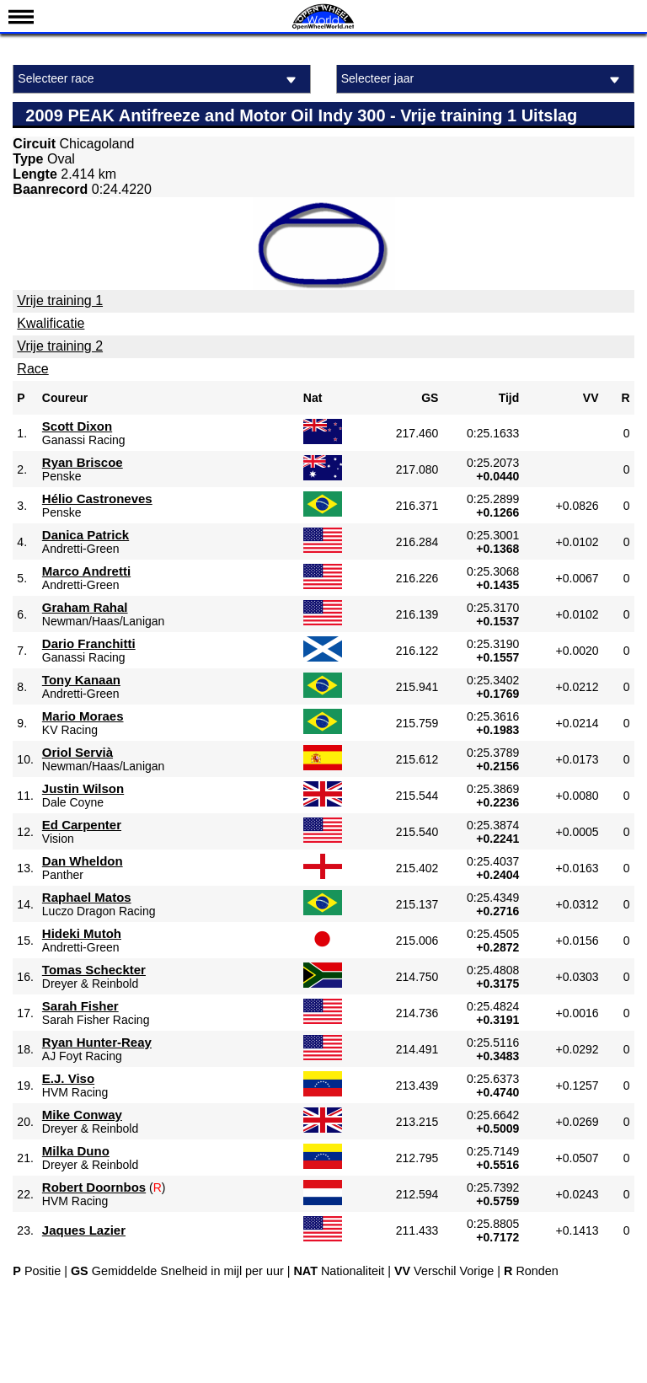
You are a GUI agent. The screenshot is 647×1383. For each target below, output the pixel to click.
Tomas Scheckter (94, 969)
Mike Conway (82, 1114)
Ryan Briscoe (82, 462)
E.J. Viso (68, 1078)
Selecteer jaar (483, 79)
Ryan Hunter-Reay (97, 1042)
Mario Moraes (83, 716)
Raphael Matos (86, 897)
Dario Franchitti (89, 643)
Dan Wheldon (82, 861)
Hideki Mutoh (81, 933)
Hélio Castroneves (97, 498)
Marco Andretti (86, 571)
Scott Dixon (77, 426)
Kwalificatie (50, 323)
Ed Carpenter (81, 824)
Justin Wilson (83, 788)
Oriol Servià (77, 752)
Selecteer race (160, 79)
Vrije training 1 (60, 300)
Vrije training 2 (60, 346)
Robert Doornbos (94, 1187)
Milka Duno (76, 1151)
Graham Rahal (85, 607)
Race (32, 369)
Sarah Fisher (80, 1006)
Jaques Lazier (84, 1230)
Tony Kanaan (81, 680)
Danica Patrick (85, 535)
